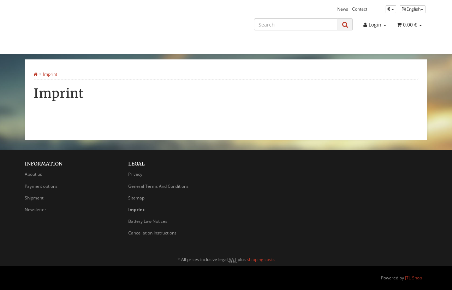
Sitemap (136, 198)
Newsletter (35, 210)
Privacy (135, 174)
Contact (359, 9)
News (342, 9)
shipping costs (261, 259)
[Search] (296, 24)
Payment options (41, 186)
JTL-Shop (413, 278)
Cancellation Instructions (152, 233)
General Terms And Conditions (158, 186)
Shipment (34, 198)
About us (33, 174)
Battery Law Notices (147, 221)
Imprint (136, 210)
